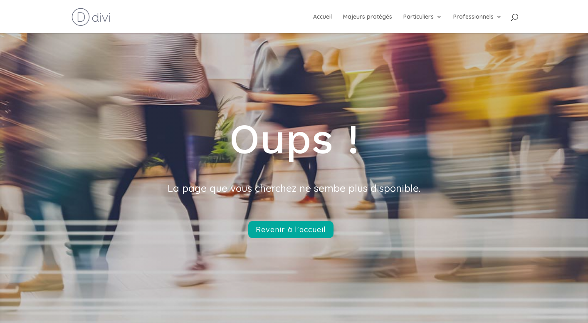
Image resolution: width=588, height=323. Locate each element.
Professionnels (473, 17)
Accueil (322, 17)
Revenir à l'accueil (291, 229)
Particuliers (418, 17)
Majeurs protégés (367, 17)
